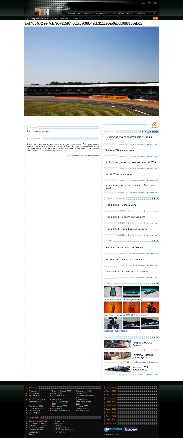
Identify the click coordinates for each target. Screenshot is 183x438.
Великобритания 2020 (38, 400)
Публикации (120, 198)
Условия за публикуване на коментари (83, 155)
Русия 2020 (57, 393)
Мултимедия (102, 13)
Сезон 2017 (111, 395)
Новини (109, 198)
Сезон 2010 (111, 420)
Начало (71, 13)
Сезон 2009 (111, 423)
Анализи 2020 (82, 406)
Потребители (34, 432)
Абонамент (154, 127)
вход (155, 18)
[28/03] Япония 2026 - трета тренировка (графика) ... (56, 19)
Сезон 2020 (32, 387)
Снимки (109, 283)
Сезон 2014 (111, 405)
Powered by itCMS (112, 434)
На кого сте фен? (36, 428)
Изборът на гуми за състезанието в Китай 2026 (131, 162)
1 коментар (153, 362)
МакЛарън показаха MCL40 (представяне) (126, 315)
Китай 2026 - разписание (119, 174)
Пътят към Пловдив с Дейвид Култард (143, 356)
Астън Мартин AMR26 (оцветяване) (123, 299)
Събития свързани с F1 (39, 430)
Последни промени (37, 423)
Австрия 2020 (35, 402)
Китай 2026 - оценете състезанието (124, 259)
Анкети (109, 241)
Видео (108, 337)
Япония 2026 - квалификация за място (126, 229)
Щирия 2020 (81, 400)
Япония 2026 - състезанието (121, 205)
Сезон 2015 (111, 402)
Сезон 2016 (111, 398)
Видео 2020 (57, 408)
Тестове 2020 (34, 410)
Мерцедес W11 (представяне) (140, 368)
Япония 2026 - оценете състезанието (125, 217)
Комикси (32, 434)
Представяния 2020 (60, 410)
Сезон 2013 (111, 409)
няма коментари (151, 144)
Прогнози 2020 (35, 408)
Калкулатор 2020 (59, 406)
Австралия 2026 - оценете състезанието (127, 271)
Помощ (58, 425)
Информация (85, 13)
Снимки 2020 (81, 408)
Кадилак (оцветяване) (116, 331)
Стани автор (60, 421)
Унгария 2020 (58, 400)
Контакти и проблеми (38, 421)
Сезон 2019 (111, 387)
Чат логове (60, 432)
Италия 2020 (81, 393)
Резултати (118, 13)
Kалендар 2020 (35, 412)
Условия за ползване (38, 425)
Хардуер (59, 423)
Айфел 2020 (34, 393)
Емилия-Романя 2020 (61, 391)
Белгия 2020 (34, 395)
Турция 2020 (34, 391)
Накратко (110, 131)
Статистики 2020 (36, 406)
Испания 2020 (58, 395)
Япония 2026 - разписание (120, 150)
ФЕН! (129, 13)
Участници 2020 (83, 410)
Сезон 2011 (111, 416)
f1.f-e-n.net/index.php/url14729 (53, 150)
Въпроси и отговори (64, 430)
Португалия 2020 (83, 391)
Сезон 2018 (111, 391)
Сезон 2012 (111, 412)
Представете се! (62, 428)
